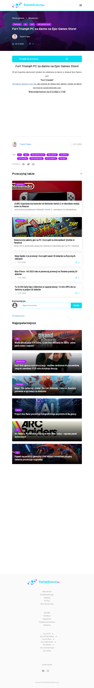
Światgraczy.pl (18, 316)
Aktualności (33, 18)
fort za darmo (51, 158)
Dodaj (76, 305)
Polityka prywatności (47, 622)
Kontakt (47, 613)
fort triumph (23, 158)
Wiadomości (20, 361)
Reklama (47, 625)
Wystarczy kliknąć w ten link (24, 84)
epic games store (44, 24)
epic (32, 24)
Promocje (17, 24)
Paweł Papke (25, 36)
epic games (52, 155)
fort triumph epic (36, 158)
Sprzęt (18, 410)
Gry (17, 339)
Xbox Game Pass (47, 604)
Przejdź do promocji (50, 59)
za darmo (64, 155)
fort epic (62, 158)
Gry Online (47, 651)
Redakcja (47, 616)
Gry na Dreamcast (47, 648)
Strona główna (18, 18)
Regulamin (47, 619)
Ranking (47, 598)
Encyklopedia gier (47, 595)
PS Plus (47, 601)
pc (25, 24)
